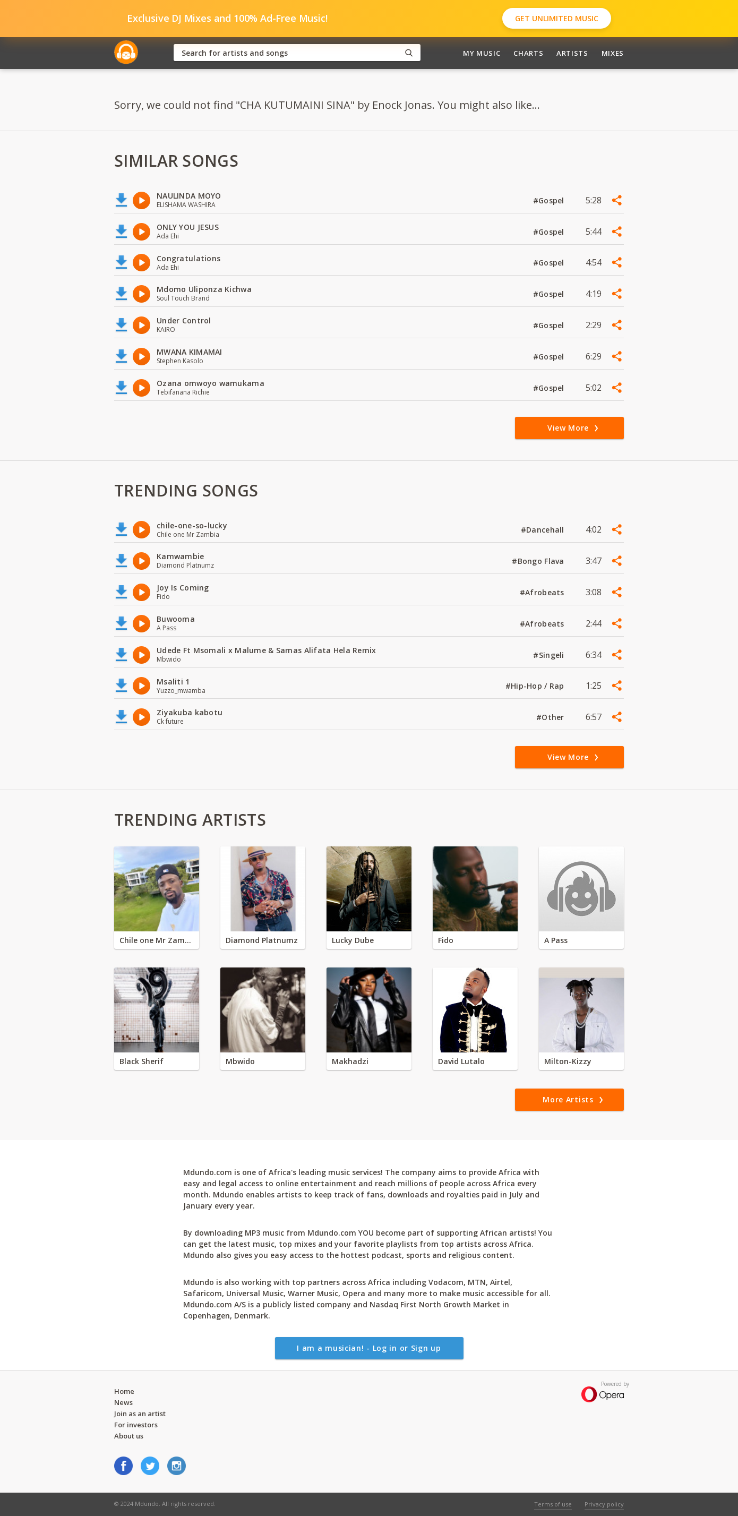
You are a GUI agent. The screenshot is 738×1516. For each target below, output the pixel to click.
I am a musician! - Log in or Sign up (369, 1348)
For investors (136, 1424)
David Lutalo (461, 1061)
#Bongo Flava (539, 561)
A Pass (556, 940)
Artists (572, 53)
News (123, 1402)
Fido (445, 940)
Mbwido (240, 1061)
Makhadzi (350, 1061)
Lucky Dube (353, 940)
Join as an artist (140, 1413)
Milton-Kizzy (567, 1061)
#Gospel (550, 200)
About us (128, 1436)
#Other (551, 717)
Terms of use (553, 1504)
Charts (528, 53)
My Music (481, 53)
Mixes (613, 53)
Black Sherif (141, 1061)
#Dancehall (544, 530)
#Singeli (550, 655)
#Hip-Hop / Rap (536, 686)
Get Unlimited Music (556, 18)
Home (124, 1391)
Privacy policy (604, 1504)
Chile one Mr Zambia (156, 940)
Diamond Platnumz (262, 940)
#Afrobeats (543, 592)
